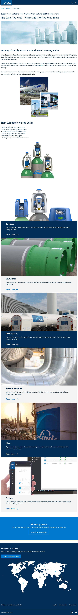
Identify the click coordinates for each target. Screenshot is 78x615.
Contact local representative (39, 532)
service (41, 65)
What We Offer (9, 8)
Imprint (55, 605)
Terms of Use (73, 605)
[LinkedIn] (72, 613)
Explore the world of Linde (11, 556)
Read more (10, 235)
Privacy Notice (63, 605)
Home (2, 8)
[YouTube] (76, 613)
